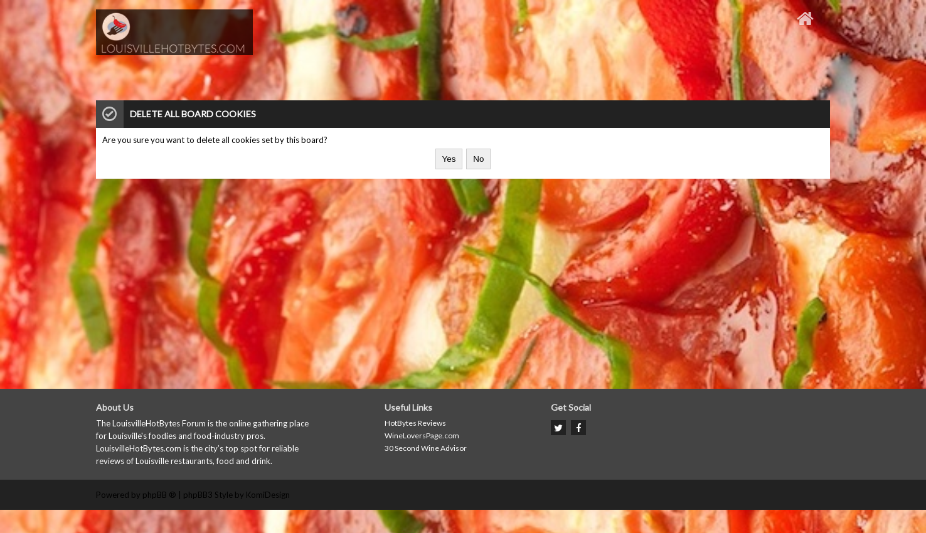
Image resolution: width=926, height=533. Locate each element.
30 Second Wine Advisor (426, 448)
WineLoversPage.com (422, 435)
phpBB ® (159, 495)
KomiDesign (268, 495)
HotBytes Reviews (415, 423)
